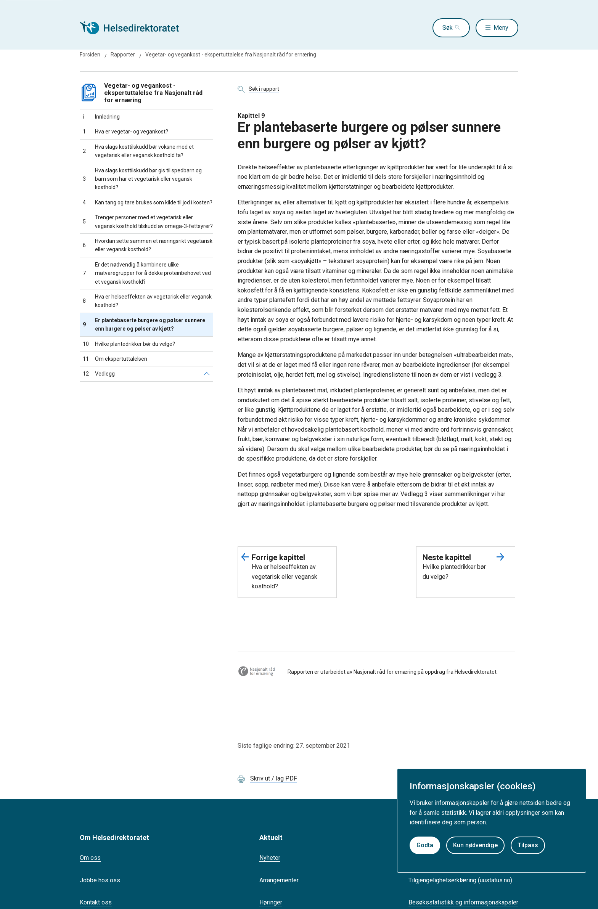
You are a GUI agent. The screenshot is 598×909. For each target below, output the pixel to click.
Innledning (101, 116)
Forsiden (90, 54)
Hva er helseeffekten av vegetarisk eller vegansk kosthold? (147, 301)
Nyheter (269, 857)
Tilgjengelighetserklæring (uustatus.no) (460, 880)
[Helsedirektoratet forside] (135, 27)
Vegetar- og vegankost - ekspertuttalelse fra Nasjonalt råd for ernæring (230, 54)
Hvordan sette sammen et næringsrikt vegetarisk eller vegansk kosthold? (147, 245)
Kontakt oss (96, 902)
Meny (501, 27)
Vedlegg (99, 373)
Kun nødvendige (475, 845)
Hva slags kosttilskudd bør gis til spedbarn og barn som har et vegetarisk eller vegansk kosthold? (142, 179)
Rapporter (123, 54)
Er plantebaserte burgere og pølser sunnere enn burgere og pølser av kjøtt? (144, 324)
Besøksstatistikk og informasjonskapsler (463, 902)
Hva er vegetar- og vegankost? (125, 131)
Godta (424, 845)
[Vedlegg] (207, 373)
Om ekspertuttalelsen (115, 359)
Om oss (90, 857)
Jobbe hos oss (100, 880)
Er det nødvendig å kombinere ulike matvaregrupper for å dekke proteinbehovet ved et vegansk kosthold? (147, 273)
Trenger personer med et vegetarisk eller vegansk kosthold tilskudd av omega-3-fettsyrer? (148, 221)
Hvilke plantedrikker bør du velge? (129, 344)
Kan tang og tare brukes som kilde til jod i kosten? (147, 202)
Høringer (270, 902)
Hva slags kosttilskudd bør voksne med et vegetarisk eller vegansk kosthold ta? (138, 151)
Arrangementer (279, 880)
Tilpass (528, 845)
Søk (443, 27)
